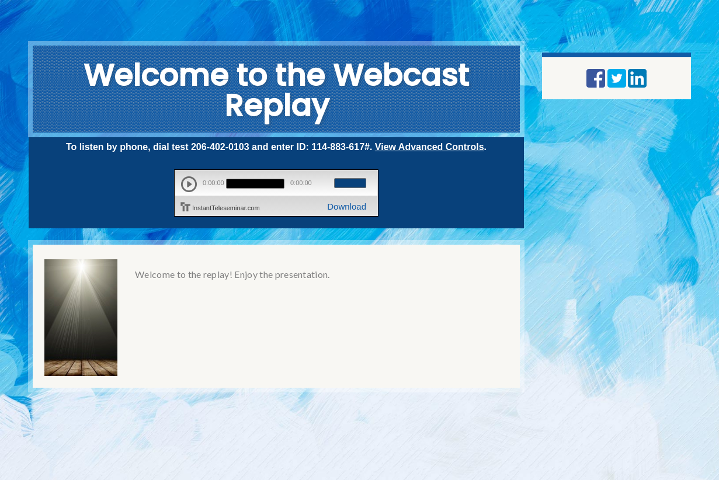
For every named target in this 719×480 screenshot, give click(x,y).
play (189, 184)
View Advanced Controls (429, 147)
